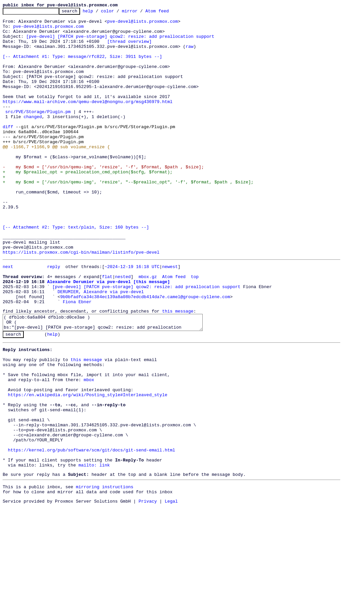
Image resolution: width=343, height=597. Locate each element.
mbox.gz (148, 329)
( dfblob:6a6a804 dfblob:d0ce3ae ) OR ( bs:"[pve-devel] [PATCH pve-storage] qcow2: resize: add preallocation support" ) (107, 382)
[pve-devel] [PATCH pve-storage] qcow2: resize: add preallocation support (120, 42)
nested (123, 329)
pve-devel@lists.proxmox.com (142, 24)
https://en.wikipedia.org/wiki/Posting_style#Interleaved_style (87, 467)
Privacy (148, 591)
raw (189, 54)
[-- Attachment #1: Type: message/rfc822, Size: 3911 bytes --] (82, 66)
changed (32, 139)
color (117, 13)
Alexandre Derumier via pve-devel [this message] (108, 335)
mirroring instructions (104, 575)
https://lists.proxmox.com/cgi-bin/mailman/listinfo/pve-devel (81, 301)
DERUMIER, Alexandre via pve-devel (101, 347)
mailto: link (94, 551)
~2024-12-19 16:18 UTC (132, 317)
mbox (89, 449)
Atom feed (167, 13)
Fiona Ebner (77, 359)
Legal (171, 591)
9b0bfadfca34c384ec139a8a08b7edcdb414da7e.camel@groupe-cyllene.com (145, 353)
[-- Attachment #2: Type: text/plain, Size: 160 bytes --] (76, 271)
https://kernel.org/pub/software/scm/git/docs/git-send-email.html (91, 533)
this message (178, 369)
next (8, 317)
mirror (140, 13)
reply (53, 317)
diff (8, 151)
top (195, 329)
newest (170, 317)
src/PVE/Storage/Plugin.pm (38, 133)
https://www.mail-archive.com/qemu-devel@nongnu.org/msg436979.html (88, 120)
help (98, 13)
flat (107, 329)
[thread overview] (129, 48)
